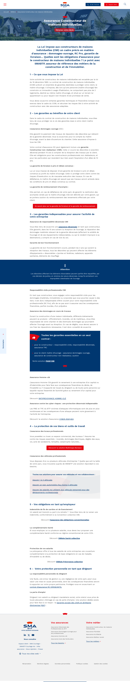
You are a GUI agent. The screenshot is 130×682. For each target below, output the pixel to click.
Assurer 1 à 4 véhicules (42, 493)
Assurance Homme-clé (59, 649)
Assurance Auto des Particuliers (62, 652)
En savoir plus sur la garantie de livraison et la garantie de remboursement (65, 206)
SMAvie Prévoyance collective (69, 562)
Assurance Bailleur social (95, 650)
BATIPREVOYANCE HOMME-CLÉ (52, 398)
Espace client (112, 4)
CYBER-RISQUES (66, 419)
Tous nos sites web (30, 666)
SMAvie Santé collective (69, 538)
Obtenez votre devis (65, 30)
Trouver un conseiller (64, 680)
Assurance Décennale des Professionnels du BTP (60, 641)
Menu (5, 4)
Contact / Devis (50, 680)
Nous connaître (30, 652)
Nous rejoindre (31, 662)
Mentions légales (43, 676)
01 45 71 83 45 (94, 4)
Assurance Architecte (93, 647)
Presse (40, 662)
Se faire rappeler (79, 680)
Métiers (13, 12)
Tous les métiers (92, 654)
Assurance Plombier (93, 644)
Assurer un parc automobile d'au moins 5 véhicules (54, 498)
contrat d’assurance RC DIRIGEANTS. (46, 587)
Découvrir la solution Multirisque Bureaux (65, 448)
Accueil (6, 12)
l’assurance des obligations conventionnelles (69, 520)
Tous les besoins (57, 656)
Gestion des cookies (101, 676)
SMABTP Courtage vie (27, 659)
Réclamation (26, 676)
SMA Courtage (35, 656)
